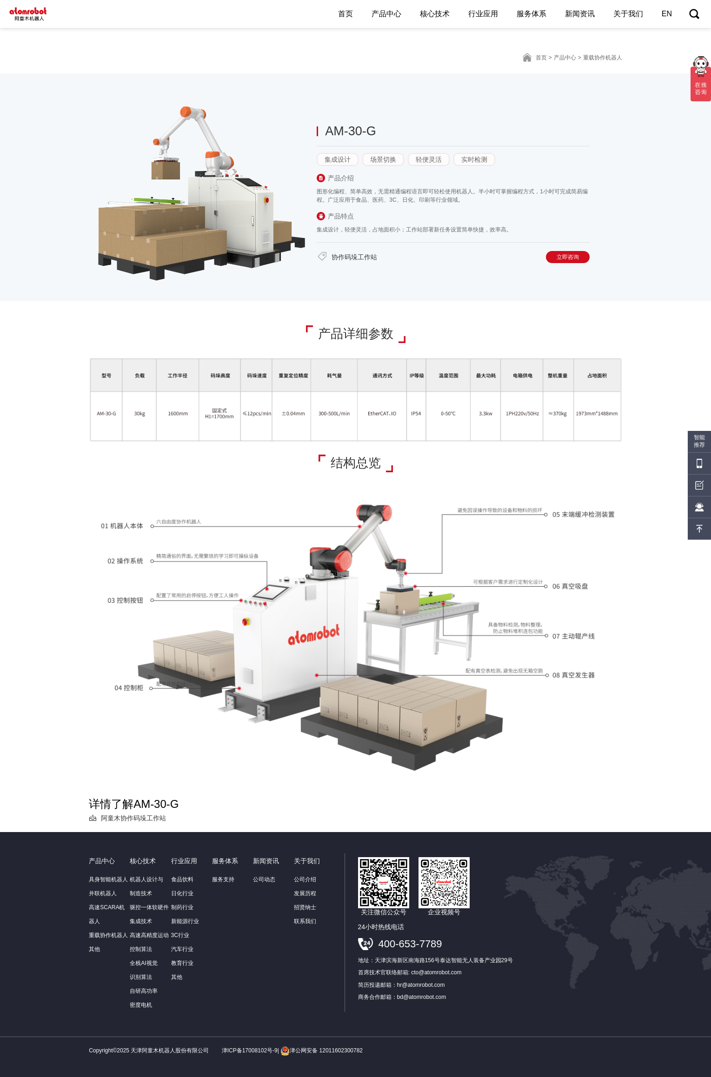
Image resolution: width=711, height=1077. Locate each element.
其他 (94, 949)
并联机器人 (103, 893)
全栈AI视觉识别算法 (143, 970)
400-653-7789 (410, 944)
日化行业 (182, 893)
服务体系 (531, 14)
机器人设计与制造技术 (146, 886)
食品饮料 (182, 879)
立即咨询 (568, 257)
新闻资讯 (580, 14)
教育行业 (182, 963)
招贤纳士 (305, 907)
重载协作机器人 (108, 935)
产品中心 (386, 14)
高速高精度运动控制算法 (149, 942)
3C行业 (180, 935)
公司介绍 (305, 879)
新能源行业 (185, 921)
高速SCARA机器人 (107, 914)
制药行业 (182, 907)
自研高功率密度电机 (144, 998)
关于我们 (628, 14)
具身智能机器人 (108, 879)
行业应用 (483, 14)
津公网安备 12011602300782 (321, 1050)
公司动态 (264, 879)
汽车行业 (182, 949)
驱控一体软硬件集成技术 (149, 914)
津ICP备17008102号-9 (250, 1050)
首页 (345, 14)
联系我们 (305, 921)
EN (667, 14)
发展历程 (305, 893)
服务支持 (223, 879)
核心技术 (435, 14)
